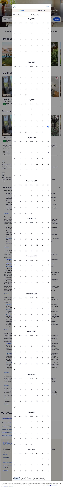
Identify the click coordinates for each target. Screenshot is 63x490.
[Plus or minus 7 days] (42, 478)
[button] (43, 28)
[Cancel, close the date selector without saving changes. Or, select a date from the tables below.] (14, 6)
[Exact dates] (16, 478)
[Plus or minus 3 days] (36, 478)
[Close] (60, 484)
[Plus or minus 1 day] (23, 478)
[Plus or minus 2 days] (29, 478)
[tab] (22, 10)
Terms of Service (8, 486)
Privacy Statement (52, 485)
